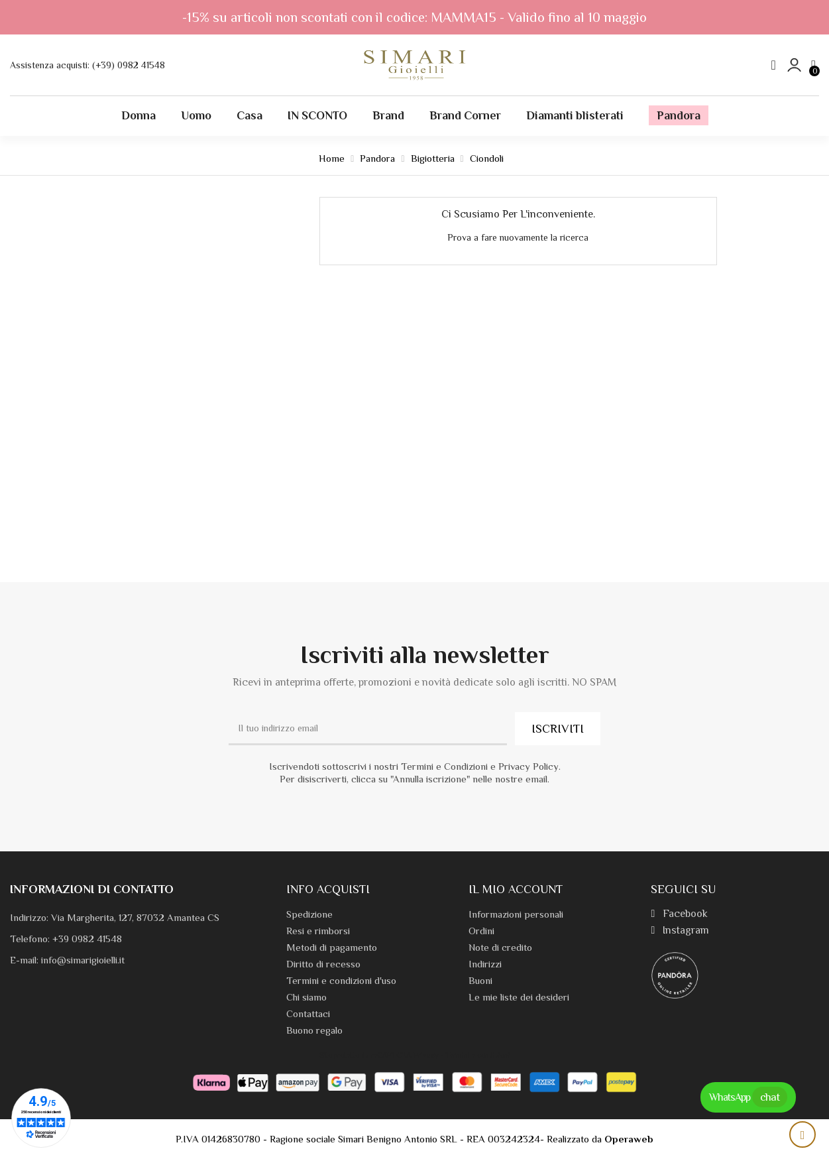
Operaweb (628, 1138)
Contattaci (308, 1013)
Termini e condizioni (477, 1055)
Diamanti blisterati (575, 115)
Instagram (680, 930)
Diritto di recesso (323, 963)
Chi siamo (306, 997)
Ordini (481, 930)
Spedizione (309, 914)
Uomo (196, 115)
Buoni (480, 980)
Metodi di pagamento (331, 947)
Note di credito (500, 947)
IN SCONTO (317, 115)
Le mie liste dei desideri (519, 997)
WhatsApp (748, 1097)
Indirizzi (485, 963)
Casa (249, 115)
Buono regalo (314, 1030)
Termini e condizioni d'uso (341, 980)
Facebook (679, 914)
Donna (138, 115)
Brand (388, 115)
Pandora (678, 115)
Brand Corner (465, 115)
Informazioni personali (516, 914)
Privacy (426, 1055)
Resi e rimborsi (318, 930)
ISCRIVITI (557, 728)
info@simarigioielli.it (83, 959)
